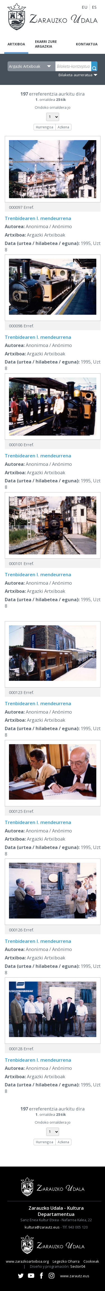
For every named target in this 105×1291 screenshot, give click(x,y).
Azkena (63, 127)
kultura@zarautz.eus (42, 1227)
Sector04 (77, 1266)
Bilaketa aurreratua (75, 74)
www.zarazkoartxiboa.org (27, 1261)
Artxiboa (16, 44)
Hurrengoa (44, 127)
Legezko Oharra (66, 1261)
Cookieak (91, 1261)
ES (94, 7)
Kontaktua (86, 44)
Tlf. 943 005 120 (75, 1227)
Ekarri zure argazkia (46, 44)
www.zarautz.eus (74, 1275)
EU (84, 7)
